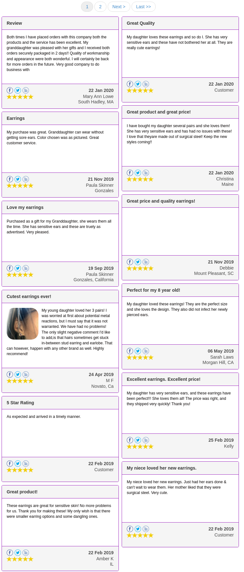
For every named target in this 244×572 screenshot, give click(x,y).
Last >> (143, 6)
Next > (118, 6)
